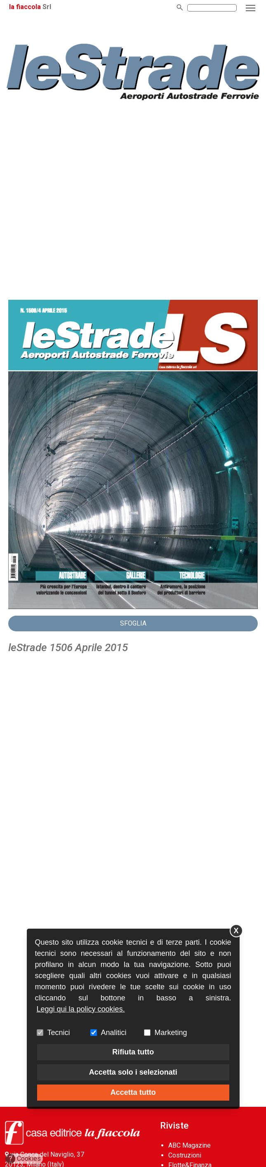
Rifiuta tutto (133, 1052)
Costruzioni (184, 1155)
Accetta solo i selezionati (133, 1072)
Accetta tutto (133, 1092)
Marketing (171, 1032)
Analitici (114, 1032)
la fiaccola (25, 7)
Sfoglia (133, 623)
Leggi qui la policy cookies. (81, 1009)
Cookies (23, 1159)
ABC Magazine (189, 1145)
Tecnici (58, 1032)
